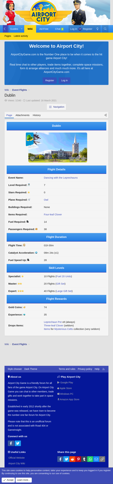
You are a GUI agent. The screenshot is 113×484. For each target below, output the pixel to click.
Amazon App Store (68, 399)
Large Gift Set (64, 291)
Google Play (65, 382)
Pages (8, 36)
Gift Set (60, 283)
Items (47, 329)
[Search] (105, 29)
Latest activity (21, 36)
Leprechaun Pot (53, 321)
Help (97, 369)
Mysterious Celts (63, 329)
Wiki (30, 28)
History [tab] (37, 115)
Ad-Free (43, 28)
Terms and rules (67, 369)
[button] (15, 29)
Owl (46, 199)
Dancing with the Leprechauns (61, 177)
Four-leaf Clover (53, 214)
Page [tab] (9, 115)
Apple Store (64, 388)
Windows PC (65, 394)
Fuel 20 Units (63, 276)
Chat (59, 28)
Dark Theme (30, 369)
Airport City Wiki (16, 463)
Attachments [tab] (22, 115)
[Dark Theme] (97, 29)
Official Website (16, 457)
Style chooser (15, 369)
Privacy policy (85, 369)
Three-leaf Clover (53, 325)
